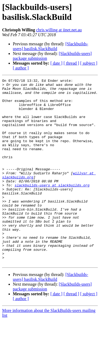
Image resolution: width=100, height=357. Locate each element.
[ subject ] (88, 63)
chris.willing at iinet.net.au (59, 30)
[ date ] (56, 63)
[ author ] (21, 68)
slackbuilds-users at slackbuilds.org (52, 206)
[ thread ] (71, 63)
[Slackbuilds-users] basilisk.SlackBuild (50, 46)
